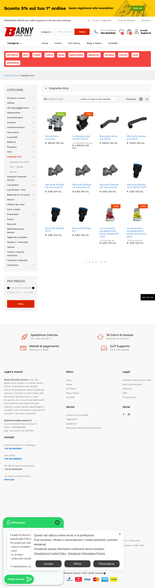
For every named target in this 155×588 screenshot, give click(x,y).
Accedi (95, 20)
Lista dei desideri (126, 20)
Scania (109, 55)
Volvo (123, 55)
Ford (37, 55)
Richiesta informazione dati (137, 380)
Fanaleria (11, 147)
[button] (57, 522)
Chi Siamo (74, 43)
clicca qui (9, 479)
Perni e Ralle (13, 209)
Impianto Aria (14, 156)
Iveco (49, 55)
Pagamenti (71, 419)
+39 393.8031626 (13, 448)
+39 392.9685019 (13, 459)
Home (58, 43)
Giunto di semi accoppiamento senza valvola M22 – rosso (110, 232)
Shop (45, 43)
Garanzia (127, 388)
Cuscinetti (12, 137)
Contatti (112, 43)
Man (61, 55)
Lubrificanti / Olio (16, 190)
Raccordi (11, 224)
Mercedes (76, 55)
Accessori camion (16, 98)
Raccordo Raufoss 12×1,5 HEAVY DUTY (137, 186)
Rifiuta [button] (77, 563)
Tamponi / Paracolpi (17, 242)
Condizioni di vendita (77, 415)
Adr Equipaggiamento (18, 108)
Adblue (10, 103)
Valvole (13, 172)
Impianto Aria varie (19, 162)
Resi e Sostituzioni (132, 384)
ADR (135, 55)
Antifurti (11, 122)
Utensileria (12, 265)
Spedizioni (71, 423)
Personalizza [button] (106, 563)
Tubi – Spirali (16, 167)
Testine (11, 247)
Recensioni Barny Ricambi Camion (83, 428)
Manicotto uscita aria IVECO (108, 137)
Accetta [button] (48, 563)
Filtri (9, 152)
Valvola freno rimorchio (52, 137)
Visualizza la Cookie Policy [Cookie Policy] (50, 553)
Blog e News (94, 43)
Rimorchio (135, 540)
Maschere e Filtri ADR (132, 545)
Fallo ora (137, 8)
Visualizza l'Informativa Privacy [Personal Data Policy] (86, 553)
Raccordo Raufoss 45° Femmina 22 (54, 186)
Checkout (146, 20)
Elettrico (11, 142)
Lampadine (13, 185)
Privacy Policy (130, 397)
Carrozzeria (13, 132)
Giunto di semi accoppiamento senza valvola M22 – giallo (137, 232)
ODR (125, 393)
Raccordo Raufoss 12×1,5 (54, 229)
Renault (93, 55)
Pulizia (10, 219)
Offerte (12, 55)
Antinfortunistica (16, 127)
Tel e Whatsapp (108, 30)
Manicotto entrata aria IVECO (136, 137)
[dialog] (77, 550)
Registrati (106, 20)
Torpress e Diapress (17, 260)
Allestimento (13, 112)
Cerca (82, 32)
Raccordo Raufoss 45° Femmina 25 (81, 186)
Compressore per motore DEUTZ (81, 137)
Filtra (21, 304)
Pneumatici (13, 214)
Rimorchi (13, 62)
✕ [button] (120, 534)
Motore (10, 199)
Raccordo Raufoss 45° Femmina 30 (109, 186)
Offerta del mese (16, 204)
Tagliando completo (17, 237)
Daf (25, 55)
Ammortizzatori (15, 117)
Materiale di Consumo (18, 195)
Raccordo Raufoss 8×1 (81, 229)
